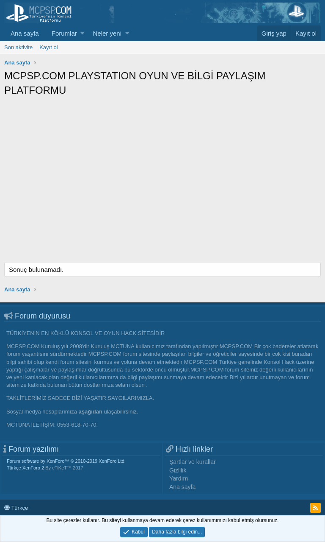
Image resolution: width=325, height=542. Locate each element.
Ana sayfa (25, 33)
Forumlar (64, 33)
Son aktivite (18, 47)
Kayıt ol (48, 47)
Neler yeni (107, 33)
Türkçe (16, 508)
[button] (82, 33)
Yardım (178, 478)
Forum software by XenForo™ (66, 461)
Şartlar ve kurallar (192, 461)
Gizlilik (177, 470)
